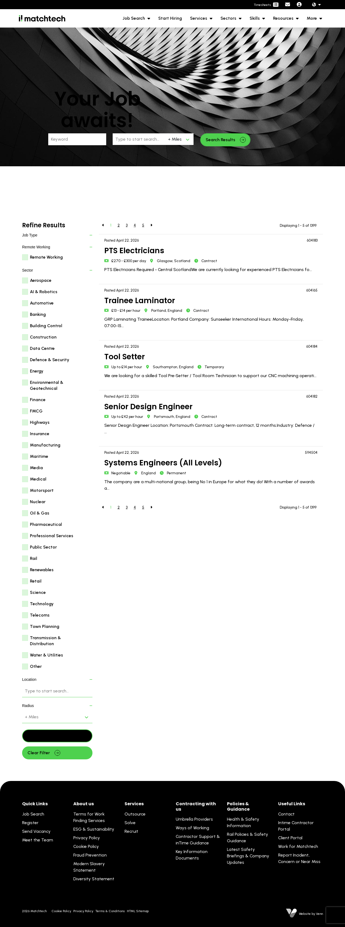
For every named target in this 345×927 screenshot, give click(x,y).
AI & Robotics (43, 291)
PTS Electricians (134, 250)
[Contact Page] (287, 4)
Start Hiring (170, 18)
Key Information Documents (192, 855)
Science (38, 592)
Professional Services (51, 535)
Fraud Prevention (90, 855)
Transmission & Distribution (45, 640)
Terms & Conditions (110, 911)
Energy (36, 371)
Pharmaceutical (46, 524)
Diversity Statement (93, 878)
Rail (33, 558)
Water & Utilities (46, 655)
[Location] (139, 139)
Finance (38, 399)
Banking (38, 314)
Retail (36, 581)
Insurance (39, 433)
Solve (130, 822)
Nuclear (38, 501)
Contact (286, 814)
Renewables (42, 569)
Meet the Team (37, 840)
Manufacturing (45, 445)
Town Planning (44, 626)
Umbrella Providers (194, 819)
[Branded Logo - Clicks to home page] (42, 18)
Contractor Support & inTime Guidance (198, 839)
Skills (255, 18)
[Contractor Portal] (266, 4)
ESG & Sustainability (93, 829)
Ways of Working (192, 827)
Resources (284, 18)
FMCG (36, 411)
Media (36, 467)
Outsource (135, 814)
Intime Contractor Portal (296, 826)
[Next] (151, 225)
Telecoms (40, 615)
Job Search (134, 18)
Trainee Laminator (139, 300)
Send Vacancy (36, 831)
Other (36, 666)
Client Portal (290, 837)
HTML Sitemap (138, 911)
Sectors (228, 18)
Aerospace (40, 280)
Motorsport (42, 490)
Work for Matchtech (298, 846)
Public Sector (43, 547)
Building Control (46, 325)
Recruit (131, 831)
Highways (40, 422)
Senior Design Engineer (148, 406)
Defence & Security (49, 359)
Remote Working (46, 257)
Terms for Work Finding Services (89, 817)
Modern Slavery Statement (89, 867)
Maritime (39, 456)
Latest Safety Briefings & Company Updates (248, 856)
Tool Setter (124, 356)
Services (199, 18)
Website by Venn (311, 914)
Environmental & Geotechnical (46, 385)
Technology (42, 603)
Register (30, 822)
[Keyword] (77, 139)
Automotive (42, 303)
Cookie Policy (86, 846)
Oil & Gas (39, 513)
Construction (43, 337)
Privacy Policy (86, 837)
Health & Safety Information (243, 822)
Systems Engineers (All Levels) (163, 463)
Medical (38, 479)
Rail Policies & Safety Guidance (247, 837)
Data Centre (42, 348)
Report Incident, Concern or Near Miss (299, 858)
